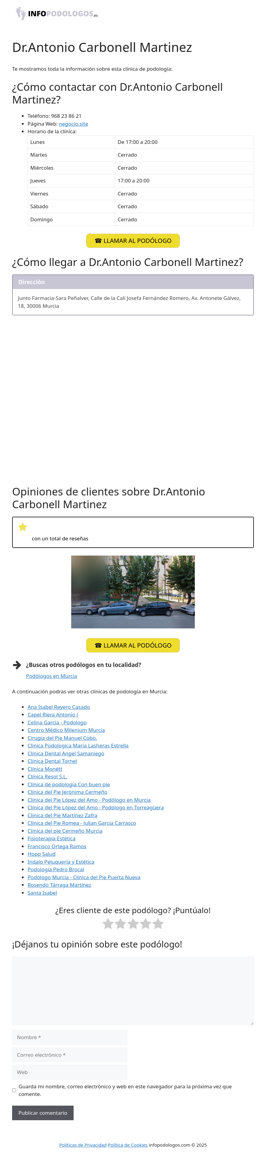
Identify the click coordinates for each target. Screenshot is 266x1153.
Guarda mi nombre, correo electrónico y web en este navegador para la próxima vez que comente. (125, 1089)
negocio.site (73, 123)
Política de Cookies (128, 1144)
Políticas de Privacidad (83, 1144)
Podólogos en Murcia (51, 674)
